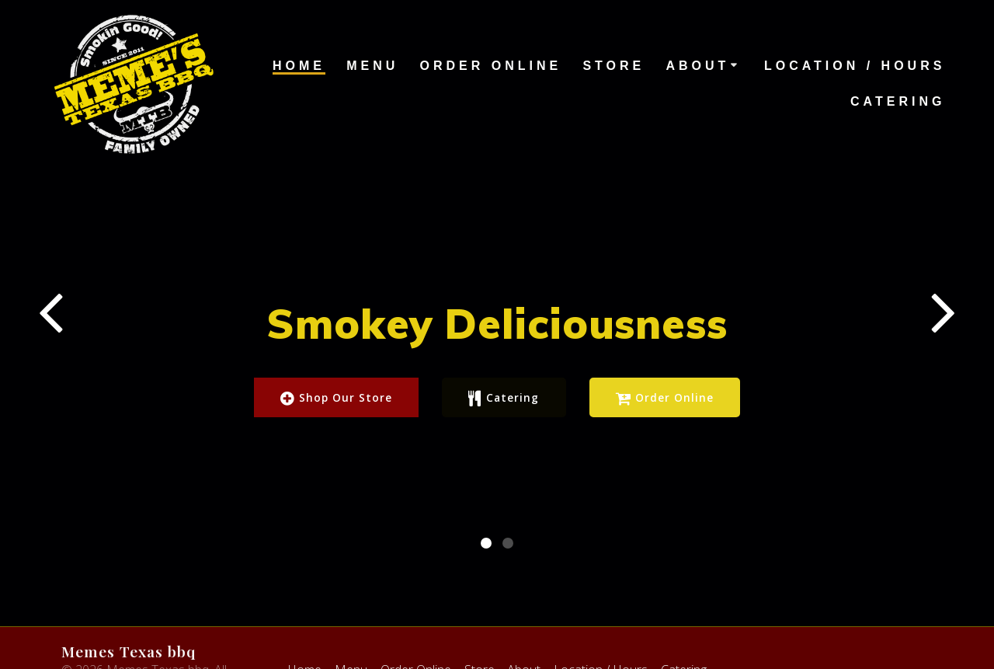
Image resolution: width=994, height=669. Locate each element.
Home (299, 66)
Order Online (491, 66)
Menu (372, 66)
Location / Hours (854, 66)
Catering (897, 102)
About (697, 66)
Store (613, 66)
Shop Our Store (335, 398)
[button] (486, 484)
